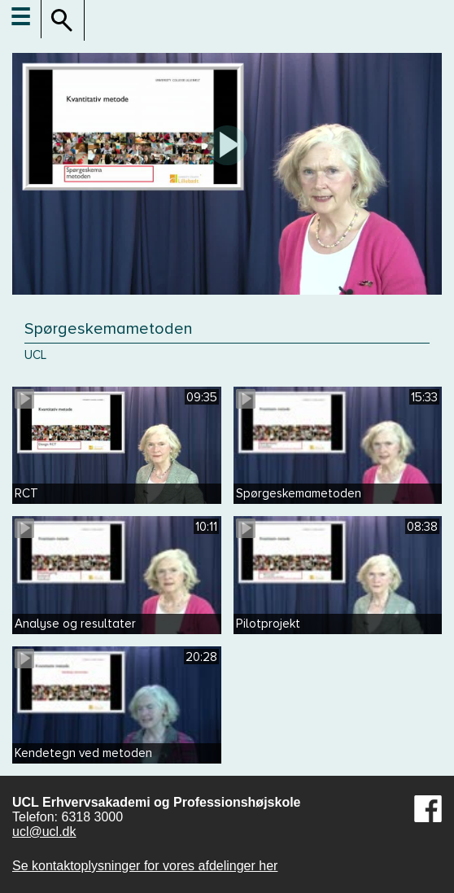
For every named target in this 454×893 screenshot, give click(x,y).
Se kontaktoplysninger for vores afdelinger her (144, 866)
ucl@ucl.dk (44, 831)
